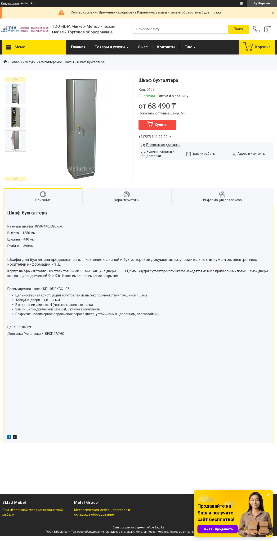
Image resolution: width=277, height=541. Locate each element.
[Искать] (238, 29)
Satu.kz (159, 527)
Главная (78, 47)
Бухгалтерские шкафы (56, 62)
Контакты (166, 47)
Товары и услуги (110, 47)
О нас (143, 47)
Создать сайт (10, 3)
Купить (161, 125)
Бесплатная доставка (163, 145)
